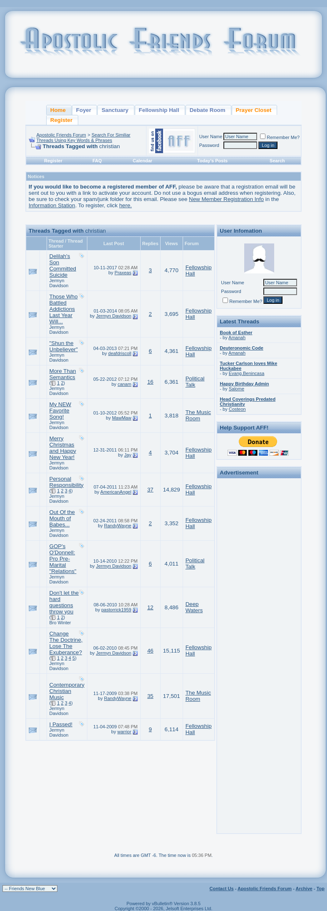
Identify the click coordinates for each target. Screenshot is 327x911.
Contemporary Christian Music (67, 691)
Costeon (237, 409)
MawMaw (121, 417)
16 (150, 382)
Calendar (142, 160)
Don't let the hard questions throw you (64, 602)
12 (150, 607)
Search (277, 160)
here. (125, 205)
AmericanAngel (115, 491)
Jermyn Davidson (59, 283)
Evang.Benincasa (247, 373)
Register (53, 160)
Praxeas (122, 272)
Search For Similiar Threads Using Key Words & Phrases (84, 137)
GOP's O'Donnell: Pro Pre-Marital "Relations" (63, 558)
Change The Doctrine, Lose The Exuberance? (66, 643)
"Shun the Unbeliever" (64, 346)
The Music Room (198, 415)
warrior (124, 731)
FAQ (97, 160)
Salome (236, 388)
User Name (211, 136)
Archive (304, 888)
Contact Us (222, 888)
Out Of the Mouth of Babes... (62, 518)
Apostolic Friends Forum (61, 134)
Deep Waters (194, 607)
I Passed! (61, 724)
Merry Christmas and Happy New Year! (63, 447)
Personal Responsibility (67, 482)
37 (150, 490)
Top (321, 888)
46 (150, 651)
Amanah (236, 337)
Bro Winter (60, 622)
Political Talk (195, 381)
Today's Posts (212, 160)
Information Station (52, 205)
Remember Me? (280, 137)
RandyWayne (117, 525)
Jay (127, 454)
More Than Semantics (63, 374)
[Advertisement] (259, 606)
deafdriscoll (119, 353)
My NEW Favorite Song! (61, 410)
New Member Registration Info (226, 199)
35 (150, 696)
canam (124, 384)
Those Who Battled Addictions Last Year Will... (64, 309)
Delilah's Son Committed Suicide (63, 265)
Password (209, 145)
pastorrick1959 (116, 609)
